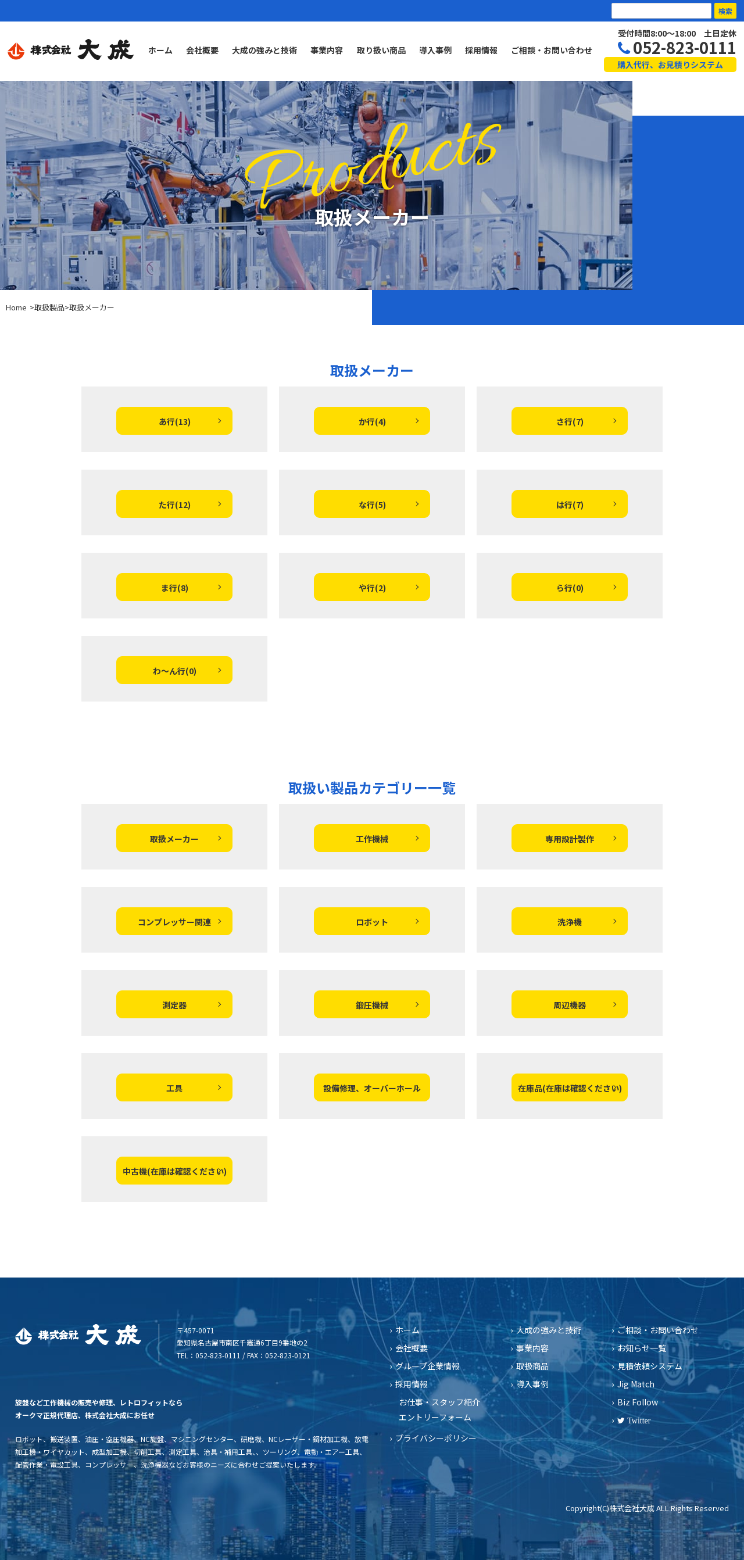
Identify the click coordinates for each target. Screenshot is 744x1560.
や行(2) (372, 587)
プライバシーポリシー (436, 1438)
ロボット (372, 922)
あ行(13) (175, 421)
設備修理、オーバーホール (372, 1088)
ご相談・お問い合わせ (551, 50)
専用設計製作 (569, 839)
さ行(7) (570, 421)
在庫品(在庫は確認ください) (570, 1088)
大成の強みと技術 (264, 50)
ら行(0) (570, 587)
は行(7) (570, 504)
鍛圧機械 (372, 1005)
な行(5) (372, 504)
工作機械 (372, 839)
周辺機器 (569, 1005)
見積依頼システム (649, 1366)
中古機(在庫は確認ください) (175, 1171)
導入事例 (435, 50)
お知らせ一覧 (641, 1348)
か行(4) (372, 421)
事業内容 (326, 50)
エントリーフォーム (435, 1417)
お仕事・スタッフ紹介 (439, 1402)
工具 (174, 1088)
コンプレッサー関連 (174, 922)
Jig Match (635, 1384)
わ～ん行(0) (174, 671)
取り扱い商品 (381, 50)
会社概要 (202, 50)
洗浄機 (569, 922)
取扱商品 (532, 1366)
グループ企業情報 (427, 1366)
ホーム (160, 50)
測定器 (174, 1005)
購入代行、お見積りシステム (670, 64)
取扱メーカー (174, 839)
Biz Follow (637, 1402)
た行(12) (175, 504)
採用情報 (481, 50)
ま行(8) (174, 587)
